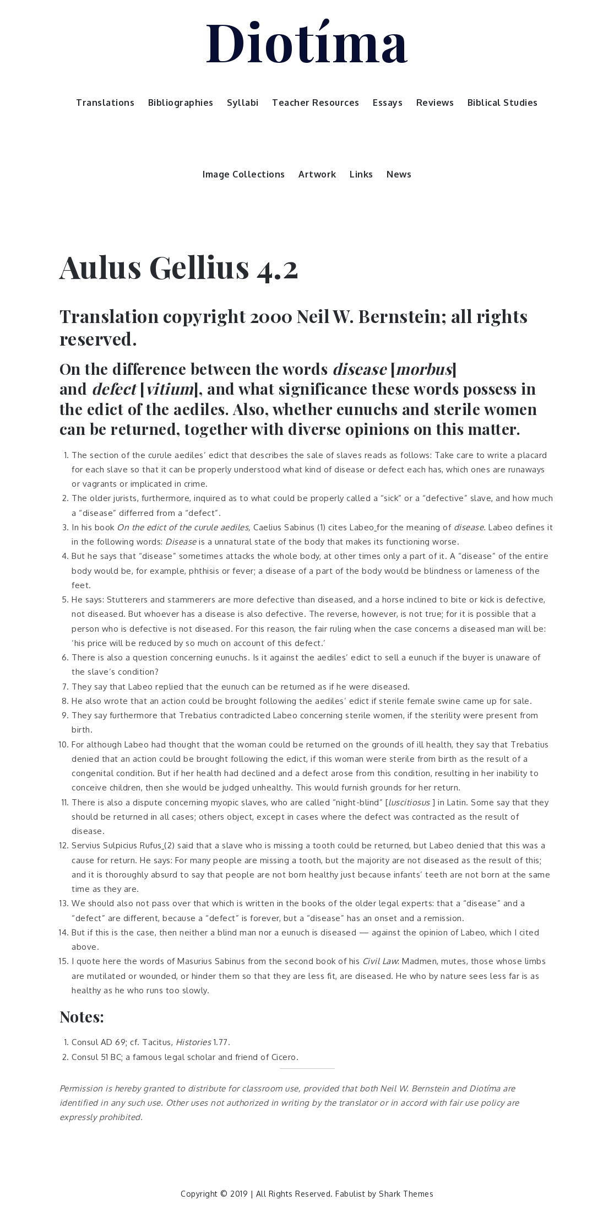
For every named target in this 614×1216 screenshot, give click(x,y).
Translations (105, 102)
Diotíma (307, 40)
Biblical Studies (503, 102)
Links (361, 174)
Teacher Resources (316, 102)
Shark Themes (406, 1193)
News (399, 174)
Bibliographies (181, 102)
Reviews (435, 102)
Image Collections (244, 174)
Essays (388, 102)
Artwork (317, 174)
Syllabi (243, 102)
